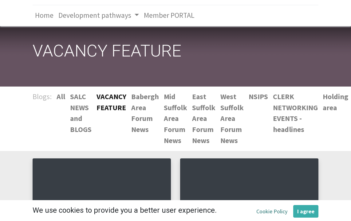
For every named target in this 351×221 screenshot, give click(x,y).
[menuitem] (44, 16)
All (61, 96)
